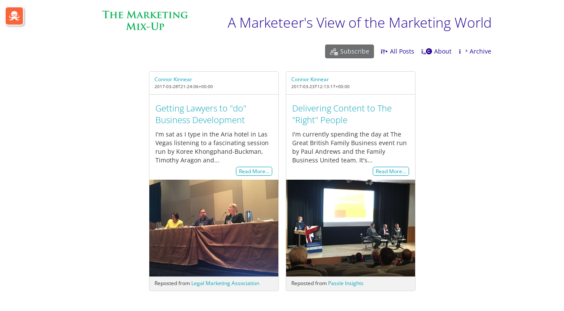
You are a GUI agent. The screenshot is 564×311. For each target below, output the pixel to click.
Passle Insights (346, 283)
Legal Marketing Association (225, 283)
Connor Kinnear (173, 79)
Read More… (254, 171)
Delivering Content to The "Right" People (342, 114)
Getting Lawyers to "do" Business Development (200, 114)
